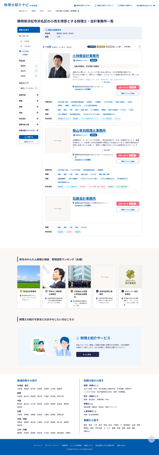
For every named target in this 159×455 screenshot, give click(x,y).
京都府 (26, 414)
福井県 (39, 404)
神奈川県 (60, 396)
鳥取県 (19, 422)
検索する (30, 137)
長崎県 (33, 433)
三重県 (46, 414)
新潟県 (19, 404)
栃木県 (26, 396)
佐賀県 (26, 433)
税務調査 (122, 392)
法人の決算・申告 (90, 388)
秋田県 (46, 388)
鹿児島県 (60, 433)
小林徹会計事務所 (86, 55)
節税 (115, 392)
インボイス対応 (89, 392)
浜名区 (49, 11)
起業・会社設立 (89, 399)
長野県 (52, 404)
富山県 (26, 404)
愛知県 (19, 407)
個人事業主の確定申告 (107, 388)
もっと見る (87, 354)
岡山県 (33, 422)
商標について (88, 445)
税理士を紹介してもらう (104, 5)
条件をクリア (28, 142)
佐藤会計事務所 (84, 198)
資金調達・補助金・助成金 (94, 407)
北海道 (19, 388)
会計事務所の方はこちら (145, 5)
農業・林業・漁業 (118, 428)
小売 (95, 425)
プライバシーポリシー (52, 445)
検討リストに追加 (127, 93)
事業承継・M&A (103, 399)
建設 (85, 425)
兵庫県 (33, 414)
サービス (107, 428)
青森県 (26, 388)
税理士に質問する (125, 5)
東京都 (52, 396)
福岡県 (19, 433)
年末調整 (120, 388)
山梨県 (46, 404)
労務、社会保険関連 (91, 414)
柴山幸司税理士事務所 (89, 130)
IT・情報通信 (125, 425)
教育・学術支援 (96, 428)
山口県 (46, 422)
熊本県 (39, 433)
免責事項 (65, 445)
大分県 (46, 433)
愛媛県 (66, 422)
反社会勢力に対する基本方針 (104, 445)
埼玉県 (39, 396)
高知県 (19, 425)
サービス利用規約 (76, 445)
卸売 (100, 425)
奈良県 (39, 414)
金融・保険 (136, 425)
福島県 (59, 388)
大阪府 (19, 414)
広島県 (39, 422)
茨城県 (19, 396)
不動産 (116, 425)
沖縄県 (67, 433)
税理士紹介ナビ (23, 11)
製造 (90, 425)
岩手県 (33, 388)
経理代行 (128, 388)
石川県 (33, 404)
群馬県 (33, 396)
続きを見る (107, 82)
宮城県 (39, 388)
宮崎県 (52, 433)
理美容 (86, 428)
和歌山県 (60, 414)
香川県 (59, 422)
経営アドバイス (111, 407)
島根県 (26, 422)
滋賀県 (52, 414)
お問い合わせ (121, 445)
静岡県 (34, 11)
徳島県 (52, 422)
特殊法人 (87, 431)
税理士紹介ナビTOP (82, 5)
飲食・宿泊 (108, 425)
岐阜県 (59, 404)
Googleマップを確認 (83, 89)
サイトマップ (38, 445)
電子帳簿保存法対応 (104, 392)
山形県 (52, 388)
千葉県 (46, 396)
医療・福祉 (131, 428)
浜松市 (41, 11)
